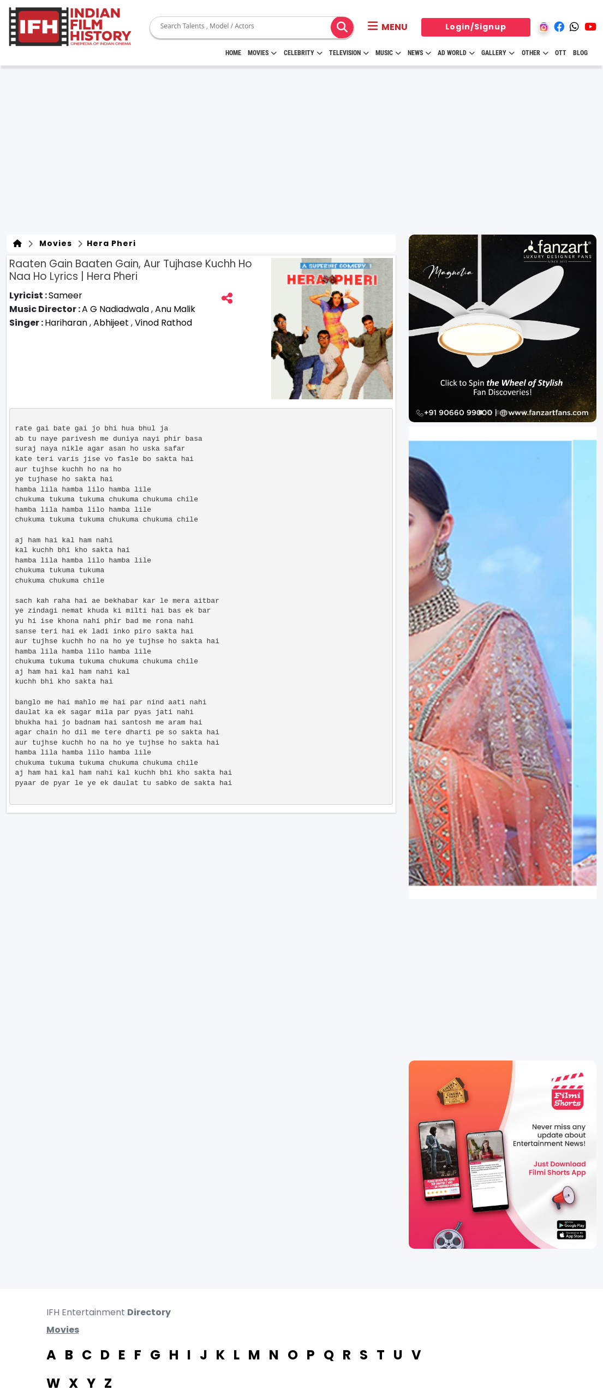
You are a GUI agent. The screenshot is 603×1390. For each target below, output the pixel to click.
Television (349, 53)
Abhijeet (112, 322)
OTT (560, 53)
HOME (233, 53)
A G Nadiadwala (116, 309)
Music (388, 53)
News (419, 53)
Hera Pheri (110, 243)
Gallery (498, 53)
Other (535, 53)
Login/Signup (475, 26)
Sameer (65, 295)
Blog (580, 53)
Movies (262, 53)
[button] (387, 27)
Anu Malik (175, 309)
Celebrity (303, 53)
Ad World (456, 53)
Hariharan (67, 322)
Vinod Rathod (163, 322)
